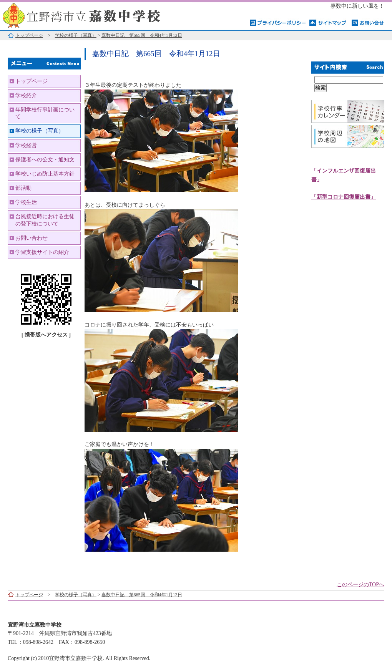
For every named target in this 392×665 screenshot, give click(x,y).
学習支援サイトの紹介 (42, 252)
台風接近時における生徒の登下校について (45, 220)
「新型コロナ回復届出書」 (343, 197)
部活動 (23, 188)
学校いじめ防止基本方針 (45, 174)
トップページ (29, 35)
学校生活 (26, 202)
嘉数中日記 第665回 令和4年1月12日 (141, 35)
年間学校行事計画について (45, 113)
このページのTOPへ (360, 584)
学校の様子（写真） (75, 35)
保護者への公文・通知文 (45, 160)
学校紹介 (26, 95)
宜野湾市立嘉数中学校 (96, 14)
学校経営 (26, 145)
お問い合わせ (31, 238)
